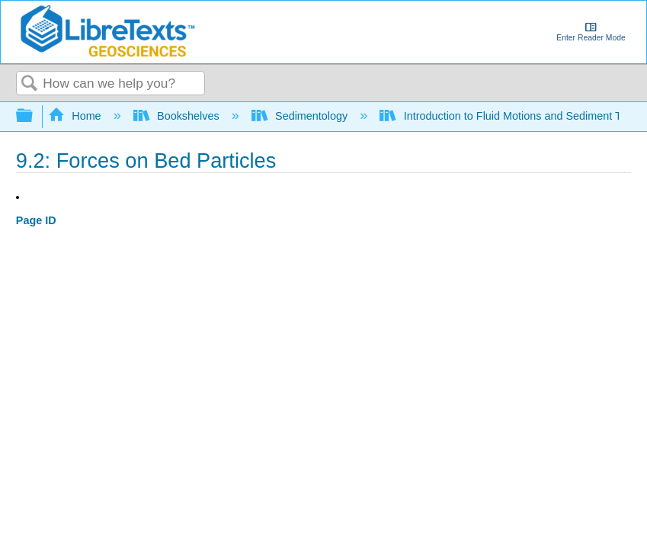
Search (29, 84)
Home (76, 116)
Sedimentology (301, 116)
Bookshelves (178, 116)
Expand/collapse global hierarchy (34, 116)
